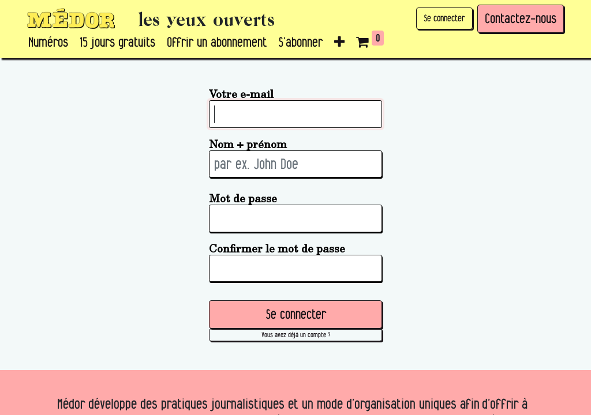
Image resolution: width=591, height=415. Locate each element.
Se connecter (444, 18)
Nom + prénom (248, 143)
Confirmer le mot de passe (277, 248)
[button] (339, 42)
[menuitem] (48, 42)
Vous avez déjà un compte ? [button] (295, 334)
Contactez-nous (520, 18)
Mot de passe (243, 198)
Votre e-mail (241, 93)
